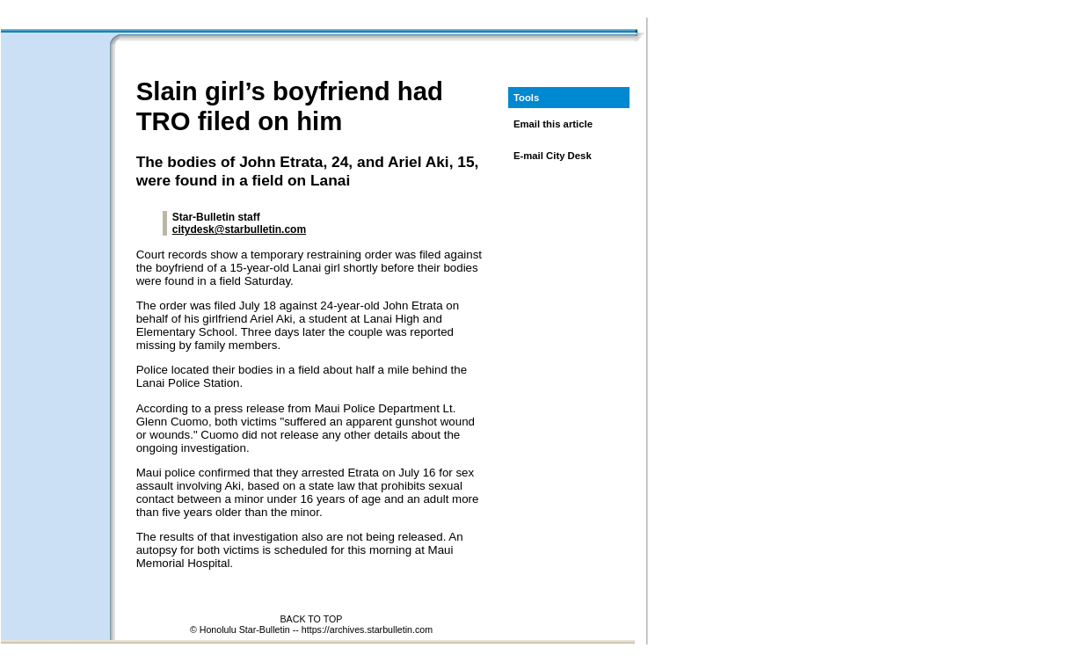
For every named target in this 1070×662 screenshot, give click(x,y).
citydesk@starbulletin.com (239, 229)
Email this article (553, 124)
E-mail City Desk (552, 155)
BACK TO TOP (311, 619)
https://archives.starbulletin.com (367, 629)
